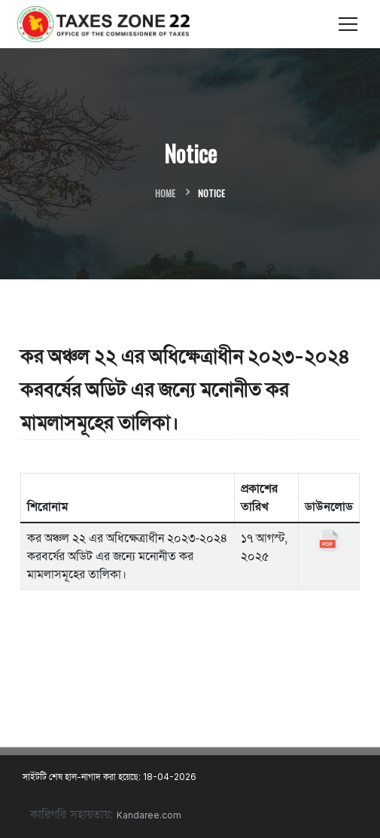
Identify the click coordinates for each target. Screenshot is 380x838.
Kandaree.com (149, 815)
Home (165, 193)
